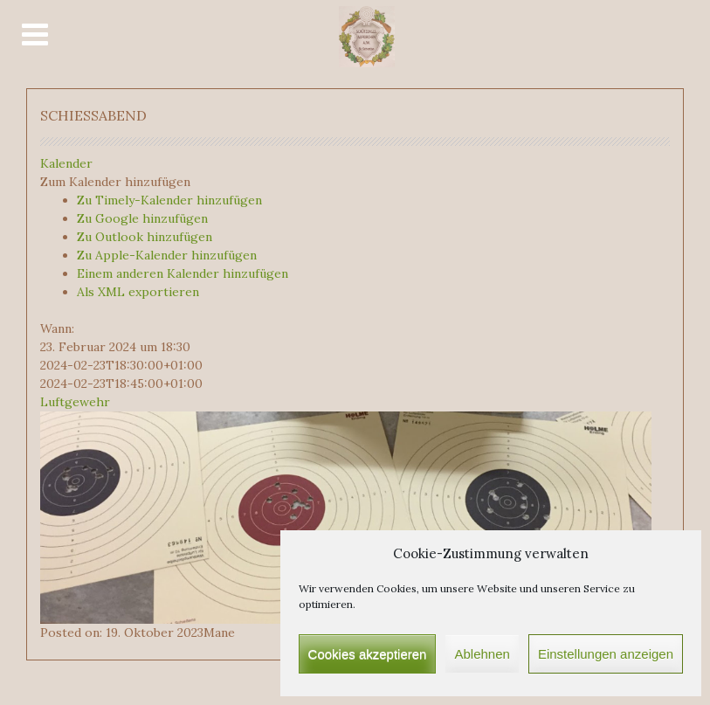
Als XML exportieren (138, 292)
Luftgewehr (75, 402)
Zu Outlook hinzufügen (144, 237)
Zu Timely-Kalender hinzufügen (169, 200)
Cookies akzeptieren (367, 653)
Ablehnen (481, 653)
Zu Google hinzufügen (142, 218)
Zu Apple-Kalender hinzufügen (167, 255)
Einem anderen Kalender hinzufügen (182, 273)
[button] (115, 182)
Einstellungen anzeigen (605, 653)
